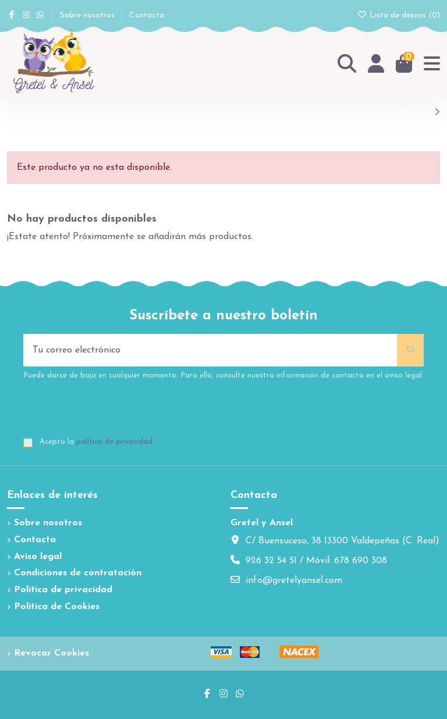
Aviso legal (38, 556)
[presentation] (111, 410)
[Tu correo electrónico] (210, 350)
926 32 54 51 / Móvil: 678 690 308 (316, 560)
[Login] (376, 64)
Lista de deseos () (399, 15)
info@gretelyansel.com (294, 580)
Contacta (146, 15)
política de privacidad (114, 442)
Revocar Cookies (51, 653)
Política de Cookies (57, 606)
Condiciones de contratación (77, 573)
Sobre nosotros (88, 15)
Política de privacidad (63, 590)
